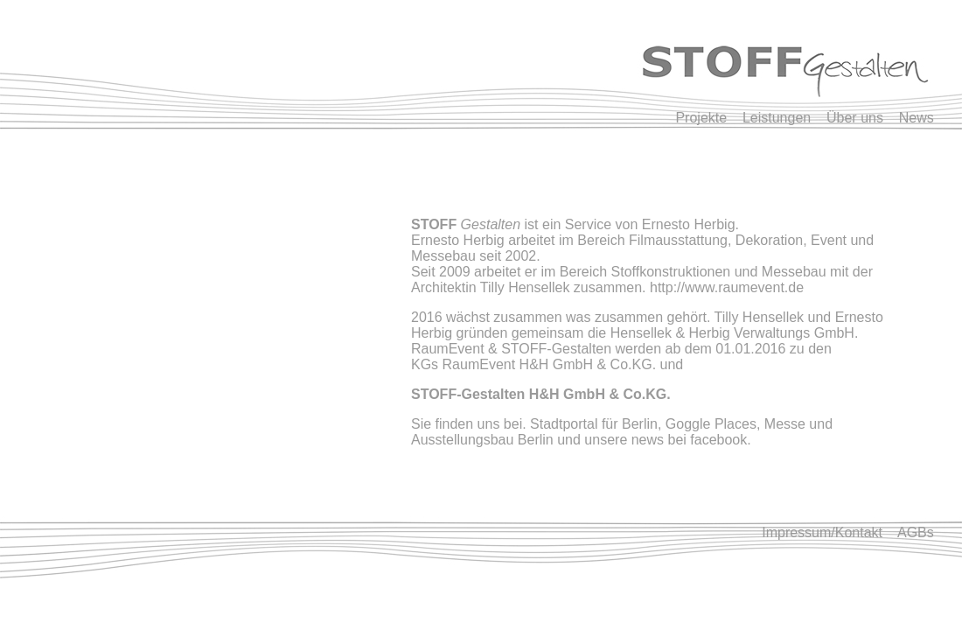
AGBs (915, 532)
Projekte (708, 117)
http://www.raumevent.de (727, 287)
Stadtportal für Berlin (594, 423)
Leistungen (776, 117)
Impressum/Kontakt (824, 532)
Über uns (854, 117)
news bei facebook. (691, 439)
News (916, 117)
